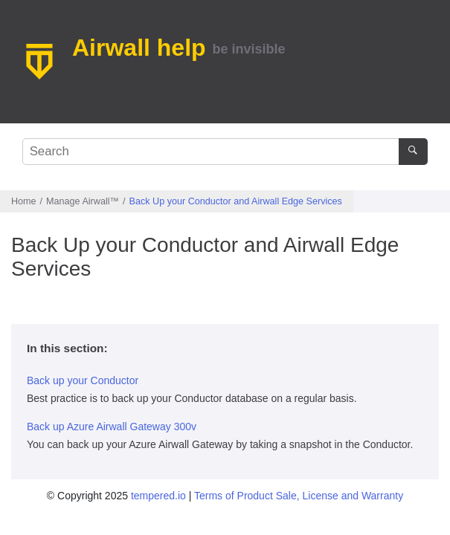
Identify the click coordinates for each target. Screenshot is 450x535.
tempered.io (158, 496)
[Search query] (225, 151)
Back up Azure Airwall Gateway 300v (111, 426)
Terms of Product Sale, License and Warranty (298, 496)
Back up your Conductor (82, 380)
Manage (82, 201)
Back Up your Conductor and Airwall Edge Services (235, 201)
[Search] (413, 151)
